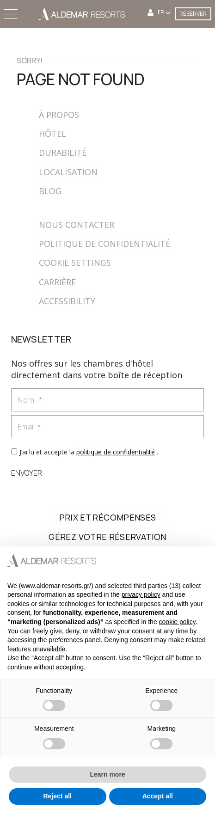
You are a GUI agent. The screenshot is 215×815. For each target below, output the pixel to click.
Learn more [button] (107, 774)
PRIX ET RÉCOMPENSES (107, 517)
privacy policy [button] (141, 594)
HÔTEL (52, 133)
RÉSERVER (193, 14)
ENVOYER (26, 473)
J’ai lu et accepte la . (88, 451)
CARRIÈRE (57, 282)
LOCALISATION (68, 172)
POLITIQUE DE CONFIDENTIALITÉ (104, 243)
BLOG (50, 190)
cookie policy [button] (177, 621)
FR (161, 12)
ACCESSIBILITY (67, 300)
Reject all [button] (57, 796)
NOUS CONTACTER (76, 224)
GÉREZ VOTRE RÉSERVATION (107, 536)
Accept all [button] (157, 796)
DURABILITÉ (62, 152)
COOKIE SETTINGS (75, 262)
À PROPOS (59, 114)
